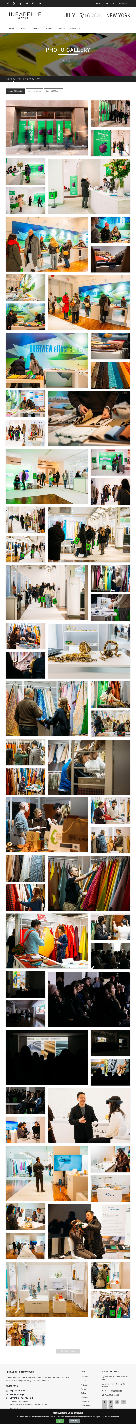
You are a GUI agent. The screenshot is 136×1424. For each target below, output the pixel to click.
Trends (49, 29)
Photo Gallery (13, 79)
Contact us (109, 3)
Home (98, 3)
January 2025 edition (53, 91)
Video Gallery (33, 79)
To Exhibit (36, 29)
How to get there (17, 1407)
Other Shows (123, 3)
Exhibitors (75, 29)
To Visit (22, 29)
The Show (10, 29)
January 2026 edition (15, 91)
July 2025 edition (34, 91)
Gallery (61, 29)
